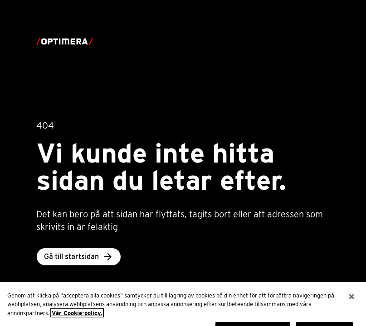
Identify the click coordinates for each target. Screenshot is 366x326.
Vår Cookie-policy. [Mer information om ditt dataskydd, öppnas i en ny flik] (77, 318)
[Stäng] (351, 302)
